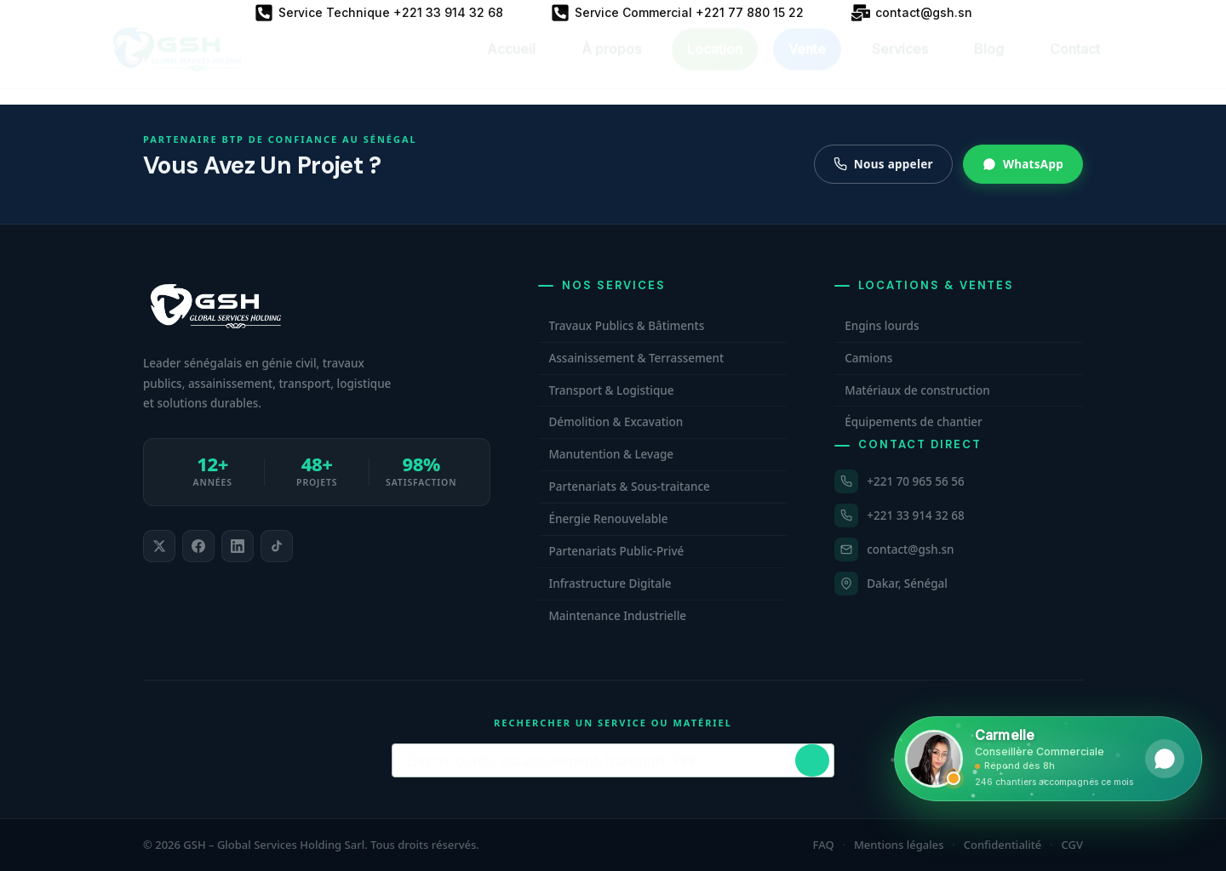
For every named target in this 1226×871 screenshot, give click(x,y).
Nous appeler (883, 164)
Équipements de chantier (914, 422)
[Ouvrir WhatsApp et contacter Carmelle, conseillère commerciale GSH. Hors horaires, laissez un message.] (1048, 758)
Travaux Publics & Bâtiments (626, 325)
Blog (989, 64)
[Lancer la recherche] (812, 760)
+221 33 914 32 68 (915, 515)
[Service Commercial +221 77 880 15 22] (677, 13)
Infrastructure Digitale (609, 583)
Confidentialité (1003, 844)
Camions (868, 358)
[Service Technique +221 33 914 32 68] (379, 13)
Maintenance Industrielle (617, 615)
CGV (1072, 844)
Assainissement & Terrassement (636, 358)
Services (900, 64)
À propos (611, 64)
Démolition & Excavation (615, 422)
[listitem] (159, 546)
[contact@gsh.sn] (912, 13)
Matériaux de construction (917, 390)
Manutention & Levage (610, 454)
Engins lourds (882, 325)
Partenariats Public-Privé (616, 551)
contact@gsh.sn (910, 549)
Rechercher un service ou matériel (613, 722)
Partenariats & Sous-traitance (628, 486)
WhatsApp (1023, 164)
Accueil (511, 64)
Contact (1075, 64)
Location (714, 64)
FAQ (823, 844)
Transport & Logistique (610, 390)
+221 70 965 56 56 (915, 481)
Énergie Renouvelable (607, 519)
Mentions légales (899, 844)
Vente (807, 64)
